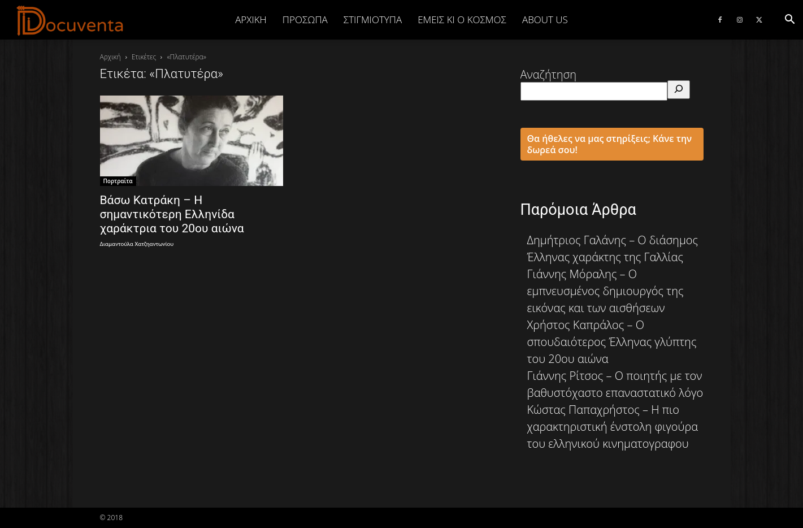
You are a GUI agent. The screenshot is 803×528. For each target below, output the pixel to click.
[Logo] (70, 20)
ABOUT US (545, 19)
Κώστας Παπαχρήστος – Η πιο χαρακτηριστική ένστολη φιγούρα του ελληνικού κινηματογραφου (612, 426)
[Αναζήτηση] (678, 89)
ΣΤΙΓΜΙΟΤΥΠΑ (373, 19)
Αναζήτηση (548, 74)
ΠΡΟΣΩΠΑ (305, 19)
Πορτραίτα (118, 181)
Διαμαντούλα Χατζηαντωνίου (137, 244)
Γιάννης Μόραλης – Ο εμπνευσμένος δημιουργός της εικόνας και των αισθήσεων (605, 290)
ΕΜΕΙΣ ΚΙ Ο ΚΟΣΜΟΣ (462, 19)
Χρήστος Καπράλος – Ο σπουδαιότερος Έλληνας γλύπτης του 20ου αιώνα (612, 341)
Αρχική (251, 19)
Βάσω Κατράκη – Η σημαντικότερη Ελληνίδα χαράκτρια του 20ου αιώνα (172, 214)
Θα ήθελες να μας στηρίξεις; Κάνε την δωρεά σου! (609, 144)
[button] (789, 19)
